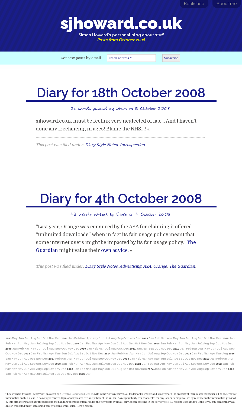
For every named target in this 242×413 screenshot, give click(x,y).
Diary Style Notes (101, 145)
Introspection (132, 145)
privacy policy (163, 402)
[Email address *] (131, 58)
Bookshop (194, 3)
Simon (121, 108)
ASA (147, 266)
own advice (114, 250)
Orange (160, 266)
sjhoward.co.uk (121, 28)
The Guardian (182, 266)
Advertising (130, 266)
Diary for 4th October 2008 (121, 198)
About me (227, 3)
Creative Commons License (77, 394)
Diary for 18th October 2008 (121, 92)
